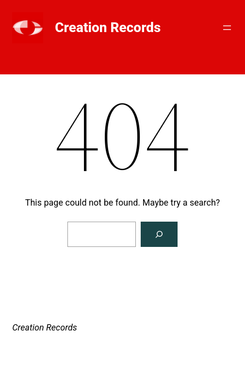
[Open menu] (227, 28)
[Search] (159, 234)
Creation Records (108, 27)
